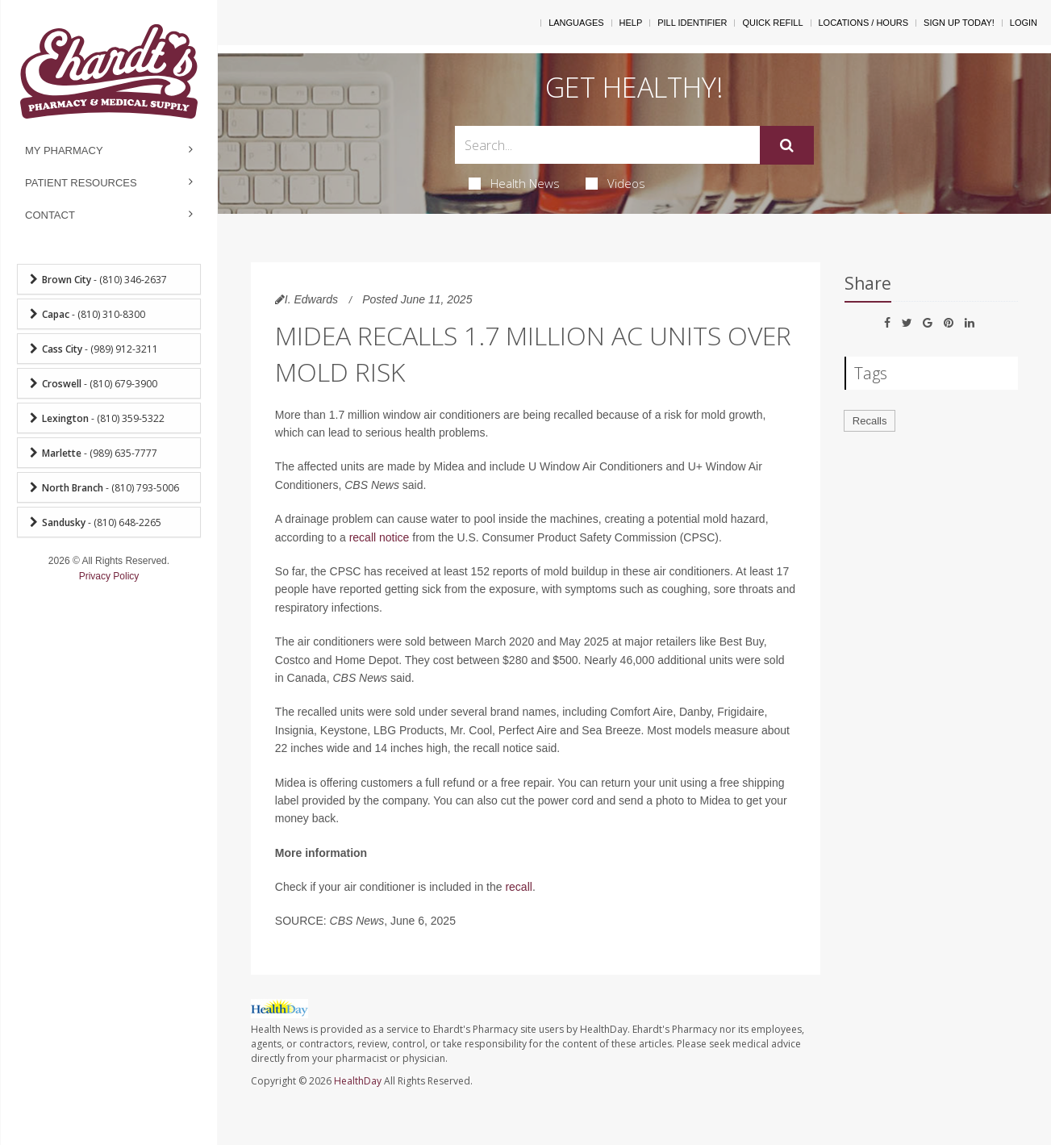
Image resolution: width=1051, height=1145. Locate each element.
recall (518, 886)
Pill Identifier (692, 22)
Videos (615, 183)
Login (1023, 22)
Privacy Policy (109, 576)
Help (631, 22)
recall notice (379, 537)
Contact (50, 215)
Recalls (870, 421)
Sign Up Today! (959, 22)
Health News (514, 183)
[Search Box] (608, 145)
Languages (575, 22)
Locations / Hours (864, 22)
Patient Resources (81, 183)
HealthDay (358, 1081)
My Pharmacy (64, 150)
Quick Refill (772, 22)
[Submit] (787, 145)
